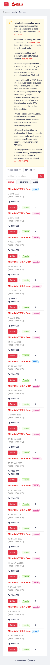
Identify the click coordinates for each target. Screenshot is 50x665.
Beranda (6, 12)
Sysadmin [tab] (37, 182)
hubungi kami (34, 42)
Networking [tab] (23, 182)
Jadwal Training (18, 12)
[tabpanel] (25, 420)
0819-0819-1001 (21, 161)
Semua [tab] (11, 182)
